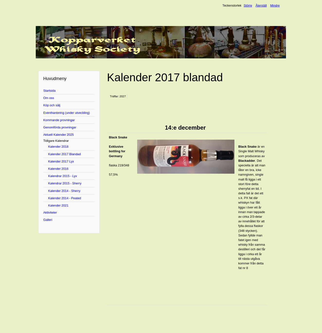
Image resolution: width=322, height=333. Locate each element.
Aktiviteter (50, 212)
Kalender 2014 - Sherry (64, 191)
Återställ (261, 5)
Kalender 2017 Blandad (64, 154)
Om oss (48, 98)
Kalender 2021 (58, 205)
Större (248, 5)
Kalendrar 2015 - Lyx (62, 176)
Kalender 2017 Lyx (61, 161)
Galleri (47, 220)
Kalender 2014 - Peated (64, 198)
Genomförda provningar (59, 127)
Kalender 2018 (58, 146)
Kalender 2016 (58, 169)
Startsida (49, 90)
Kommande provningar (59, 120)
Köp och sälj (51, 105)
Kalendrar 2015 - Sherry (64, 183)
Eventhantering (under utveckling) (66, 113)
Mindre (275, 5)
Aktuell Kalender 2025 (58, 134)
